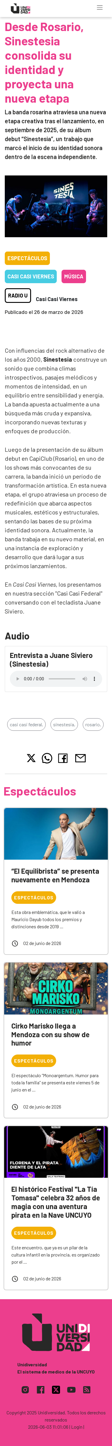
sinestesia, (64, 724)
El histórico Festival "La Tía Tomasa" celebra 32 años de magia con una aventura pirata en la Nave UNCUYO (55, 1202)
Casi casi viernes (30, 276)
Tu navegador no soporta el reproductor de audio (56, 679)
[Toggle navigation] (99, 7)
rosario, (93, 724)
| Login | (76, 1427)
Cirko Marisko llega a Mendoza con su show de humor (50, 1034)
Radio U (18, 295)
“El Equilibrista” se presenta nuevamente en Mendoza (55, 875)
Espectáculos (27, 258)
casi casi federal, (26, 724)
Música (73, 276)
